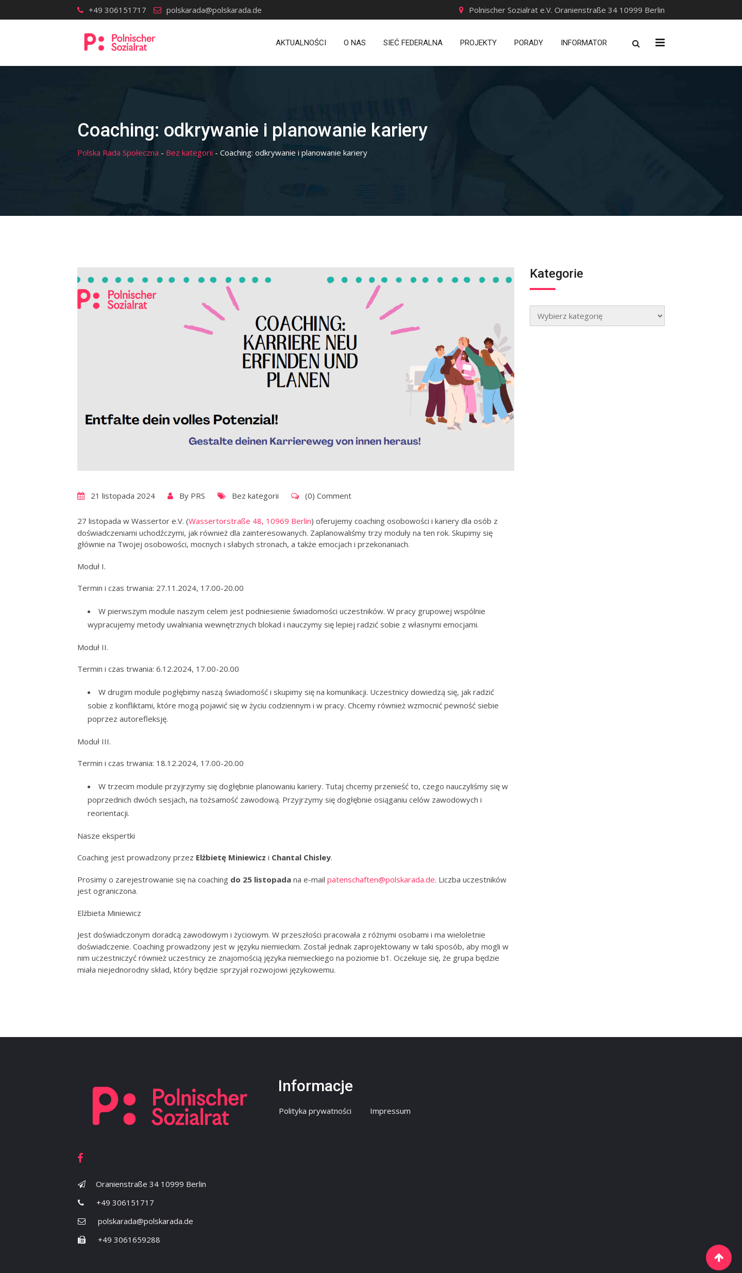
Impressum (390, 1111)
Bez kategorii (255, 495)
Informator (584, 42)
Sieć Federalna (413, 42)
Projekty (478, 42)
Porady (528, 42)
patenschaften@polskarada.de (381, 879)
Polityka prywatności (315, 1111)
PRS (198, 495)
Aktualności (301, 42)
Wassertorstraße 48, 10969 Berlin (250, 521)
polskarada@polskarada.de (214, 10)
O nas (355, 42)
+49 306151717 (117, 10)
